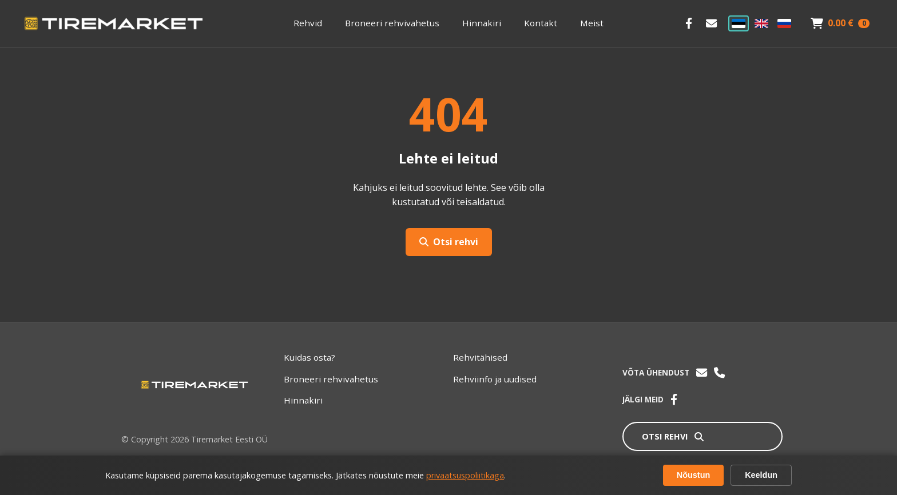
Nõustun (693, 475)
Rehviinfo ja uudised (495, 379)
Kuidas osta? (309, 357)
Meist (592, 23)
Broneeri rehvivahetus (392, 23)
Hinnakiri (481, 23)
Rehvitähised (480, 357)
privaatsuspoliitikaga (465, 475)
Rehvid (307, 23)
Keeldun (761, 475)
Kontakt (540, 23)
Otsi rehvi (448, 241)
